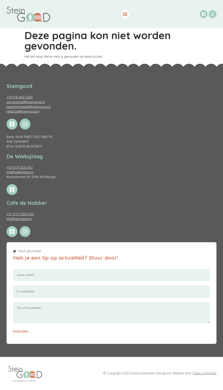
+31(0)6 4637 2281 (20, 97)
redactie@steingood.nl (23, 111)
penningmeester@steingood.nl (29, 107)
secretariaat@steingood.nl (26, 102)
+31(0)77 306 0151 (20, 168)
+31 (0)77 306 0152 (20, 214)
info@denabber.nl (19, 219)
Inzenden (20, 331)
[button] (125, 14)
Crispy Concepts (204, 373)
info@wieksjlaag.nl (20, 172)
